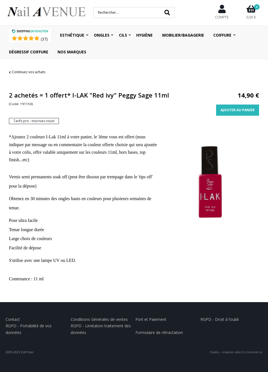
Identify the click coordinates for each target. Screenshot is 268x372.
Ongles (101, 35)
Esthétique (72, 35)
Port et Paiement (150, 319)
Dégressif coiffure (28, 52)
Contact (13, 319)
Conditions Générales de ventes (99, 319)
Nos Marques (72, 52)
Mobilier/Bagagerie (183, 35)
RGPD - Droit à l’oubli (219, 319)
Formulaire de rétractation (159, 332)
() (44, 39)
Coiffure (222, 35)
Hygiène (144, 35)
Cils (123, 35)
